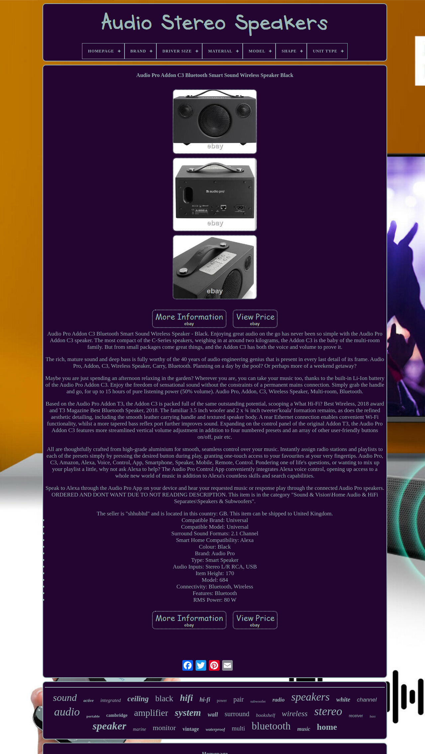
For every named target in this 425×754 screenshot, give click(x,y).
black (164, 698)
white (343, 699)
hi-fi (205, 699)
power (222, 700)
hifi (186, 698)
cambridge (117, 715)
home (327, 727)
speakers (310, 697)
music (303, 729)
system (188, 712)
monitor (164, 727)
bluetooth (271, 726)
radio (278, 700)
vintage (191, 729)
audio (67, 712)
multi (238, 728)
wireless (295, 713)
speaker (109, 726)
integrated (110, 700)
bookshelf (265, 715)
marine (139, 729)
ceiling (138, 699)
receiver (356, 716)
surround (236, 714)
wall (213, 714)
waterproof (215, 729)
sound (65, 697)
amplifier (151, 713)
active (88, 700)
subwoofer (258, 701)
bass (373, 716)
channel (367, 700)
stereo (328, 711)
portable (93, 716)
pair (238, 699)
